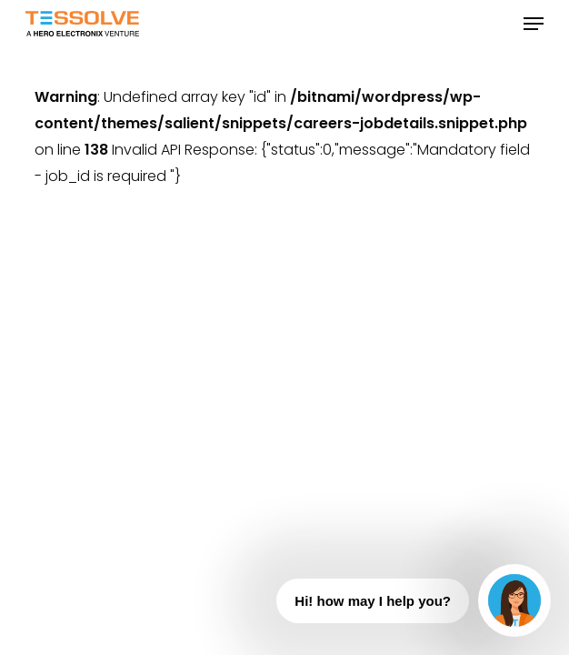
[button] (534, 24)
